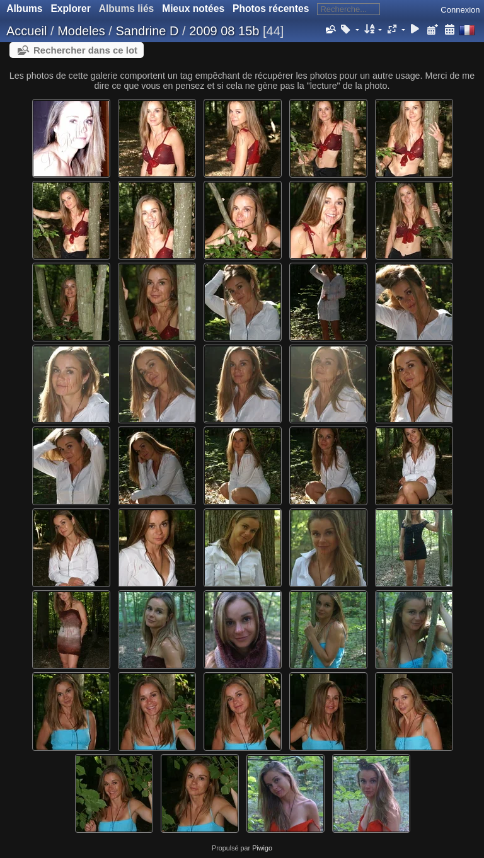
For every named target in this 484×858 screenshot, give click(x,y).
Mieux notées (193, 8)
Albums (24, 8)
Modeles (81, 31)
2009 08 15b (224, 31)
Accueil (26, 31)
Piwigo (262, 848)
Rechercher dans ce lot (85, 50)
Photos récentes (271, 8)
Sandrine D (146, 31)
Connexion (460, 9)
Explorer (70, 8)
